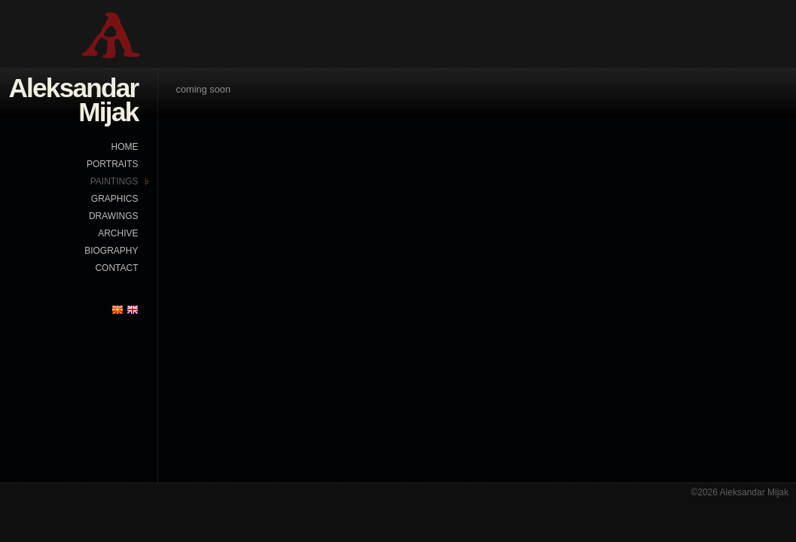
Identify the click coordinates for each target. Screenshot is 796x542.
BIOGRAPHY (111, 250)
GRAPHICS (115, 198)
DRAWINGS (114, 216)
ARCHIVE (118, 233)
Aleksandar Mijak (73, 99)
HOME (125, 147)
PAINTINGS (114, 181)
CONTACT (116, 268)
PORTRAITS (112, 164)
